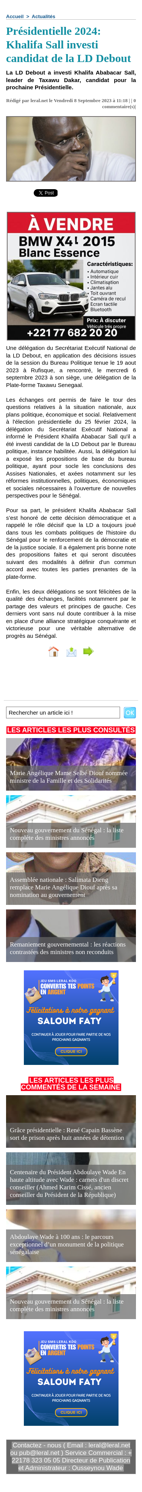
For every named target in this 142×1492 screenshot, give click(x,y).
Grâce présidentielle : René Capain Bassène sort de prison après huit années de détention (67, 1134)
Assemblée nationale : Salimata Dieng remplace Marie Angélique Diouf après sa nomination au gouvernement (63, 887)
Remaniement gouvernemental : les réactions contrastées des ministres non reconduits (68, 948)
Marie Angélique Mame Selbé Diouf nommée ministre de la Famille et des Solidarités (69, 776)
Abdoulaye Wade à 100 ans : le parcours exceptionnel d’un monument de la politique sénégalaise (67, 1244)
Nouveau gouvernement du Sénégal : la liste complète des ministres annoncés (66, 834)
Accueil (14, 16)
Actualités (43, 16)
